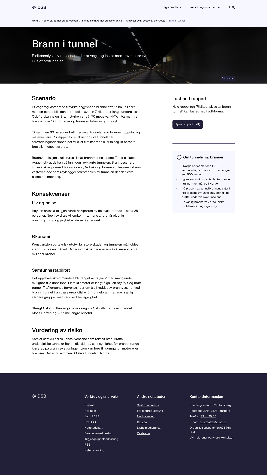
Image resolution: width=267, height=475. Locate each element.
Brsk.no (142, 422)
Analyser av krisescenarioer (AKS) (145, 20)
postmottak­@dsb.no (213, 422)
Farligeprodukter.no (150, 411)
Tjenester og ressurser (203, 7)
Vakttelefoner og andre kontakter (211, 437)
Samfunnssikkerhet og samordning (102, 20)
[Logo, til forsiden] (39, 7)
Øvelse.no (143, 433)
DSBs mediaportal (149, 428)
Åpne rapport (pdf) (187, 124)
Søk (230, 7)
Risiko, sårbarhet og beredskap (60, 20)
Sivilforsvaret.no (148, 405)
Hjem (35, 20)
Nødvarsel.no (145, 416)
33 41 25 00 (208, 416)
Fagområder (172, 7)
